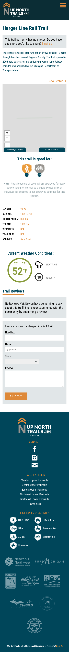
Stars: (8, 356)
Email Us (59, 646)
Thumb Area (34, 504)
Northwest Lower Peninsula (34, 494)
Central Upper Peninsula (34, 485)
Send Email (25, 239)
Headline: (10, 332)
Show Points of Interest (52, 150)
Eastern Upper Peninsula (34, 489)
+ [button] (7, 133)
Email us (47, 43)
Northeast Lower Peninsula (34, 499)
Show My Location (15, 149)
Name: (8, 344)
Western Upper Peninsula (34, 480)
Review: (9, 368)
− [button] (7, 138)
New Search (56, 81)
